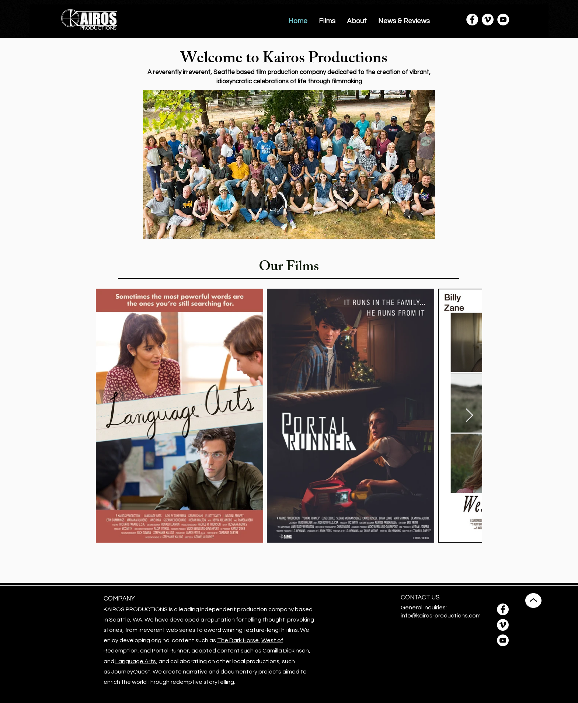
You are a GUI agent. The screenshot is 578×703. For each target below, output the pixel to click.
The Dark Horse (238, 640)
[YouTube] (503, 19)
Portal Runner (170, 651)
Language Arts (135, 661)
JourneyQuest (130, 672)
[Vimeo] (488, 19)
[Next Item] (469, 415)
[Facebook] (472, 19)
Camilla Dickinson (285, 651)
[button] (327, 21)
